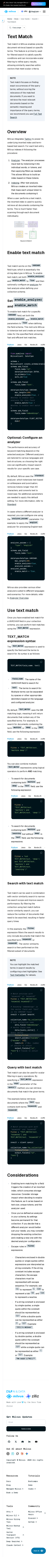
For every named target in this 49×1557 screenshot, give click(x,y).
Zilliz (9, 1406)
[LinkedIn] (29, 1441)
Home (9, 19)
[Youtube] (36, 1441)
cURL (43, 345)
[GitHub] (9, 1441)
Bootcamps (33, 1481)
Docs (16, 19)
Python (10, 345)
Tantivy (27, 139)
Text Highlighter (17, 975)
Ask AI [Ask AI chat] (39, 1550)
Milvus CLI (12, 1515)
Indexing (15, 182)
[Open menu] (44, 11)
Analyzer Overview (19, 598)
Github (32, 1522)
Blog (8, 1485)
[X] (15, 1441)
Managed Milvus (14, 1489)
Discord (33, 1518)
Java (19, 345)
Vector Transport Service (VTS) (15, 1535)
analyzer (34, 284)
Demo (30, 1485)
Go (25, 345)
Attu (9, 1512)
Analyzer (15, 160)
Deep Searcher (14, 1541)
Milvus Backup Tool (15, 1527)
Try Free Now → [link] (38, 4)
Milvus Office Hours (37, 1513)
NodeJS (34, 345)
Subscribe (26, 1429)
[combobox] (35, 11)
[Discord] (22, 1441)
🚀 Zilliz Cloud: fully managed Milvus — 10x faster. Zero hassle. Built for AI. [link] (16, 4)
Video (32, 1489)
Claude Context (14, 1545)
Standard (11, 504)
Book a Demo (12, 1492)
